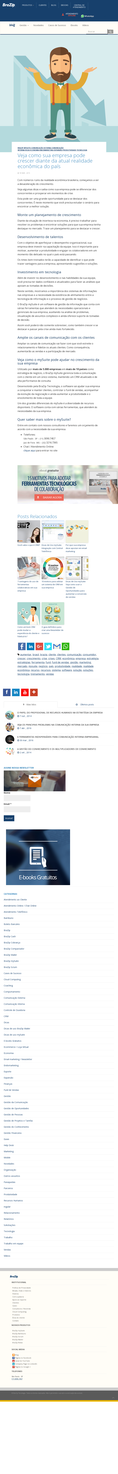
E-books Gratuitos (12, 1040)
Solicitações (9, 1225)
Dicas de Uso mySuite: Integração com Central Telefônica (52, 548)
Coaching (8, 985)
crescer (21, 658)
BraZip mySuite (24, 148)
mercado (22, 666)
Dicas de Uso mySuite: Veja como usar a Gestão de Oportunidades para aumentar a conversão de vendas (76, 589)
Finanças (8, 1083)
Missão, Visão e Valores (21, 1291)
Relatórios (9, 1219)
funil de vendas (60, 662)
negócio (43, 666)
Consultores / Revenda (21, 1309)
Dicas (27, 150)
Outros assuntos (12, 1176)
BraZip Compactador (14, 948)
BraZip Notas (17, 1342)
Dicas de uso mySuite (14, 1034)
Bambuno (8, 918)
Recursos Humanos (13, 1200)
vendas (50, 674)
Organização (10, 1169)
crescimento (34, 658)
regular (7, 1206)
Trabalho (8, 1237)
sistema (56, 670)
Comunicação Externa (41, 148)
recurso (35, 670)
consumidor (89, 654)
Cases (14, 1306)
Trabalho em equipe (13, 1243)
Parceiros (8, 1188)
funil (48, 662)
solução (77, 670)
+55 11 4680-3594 (96, 16)
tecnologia (23, 674)
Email (7, 804)
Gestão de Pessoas (13, 1114)
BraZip (7, 930)
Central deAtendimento (79, 6)
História (15, 1294)
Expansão (58, 150)
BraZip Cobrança (12, 942)
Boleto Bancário (12, 924)
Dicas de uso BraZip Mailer (17, 1028)
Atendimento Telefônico (15, 911)
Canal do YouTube (21, 1361)
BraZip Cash (10, 936)
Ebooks (64, 5)
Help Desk (9, 1145)
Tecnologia (82, 150)
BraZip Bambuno (19, 1333)
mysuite (32, 666)
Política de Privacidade (21, 1288)
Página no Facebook (21, 1358)
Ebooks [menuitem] (74, 25)
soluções (88, 670)
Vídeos (7, 1255)
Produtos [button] (28, 5)
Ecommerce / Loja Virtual (16, 1047)
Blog (53, 5)
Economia (34, 150)
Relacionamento (12, 1212)
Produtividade (69, 150)
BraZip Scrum (10, 967)
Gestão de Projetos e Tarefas (18, 1120)
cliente (52, 654)
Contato (15, 1321)
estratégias (23, 662)
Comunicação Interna (14, 1004)
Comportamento (12, 991)
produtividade (62, 666)
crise (44, 658)
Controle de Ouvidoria (14, 1010)
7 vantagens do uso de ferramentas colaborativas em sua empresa (27, 586)
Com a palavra (18, 1297)
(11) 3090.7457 (17, 1379)
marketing (85, 662)
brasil (36, 654)
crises (51, 658)
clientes (61, 654)
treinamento (38, 674)
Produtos (16, 1315)
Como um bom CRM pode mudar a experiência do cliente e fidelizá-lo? (28, 632)
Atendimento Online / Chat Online (20, 905)
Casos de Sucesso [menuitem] (57, 25)
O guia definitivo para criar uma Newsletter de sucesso (52, 630)
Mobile (7, 1157)
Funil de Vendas (11, 1090)
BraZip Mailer (10, 954)
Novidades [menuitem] (38, 25)
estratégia (92, 658)
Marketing (9, 1151)
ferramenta (37, 662)
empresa (81, 658)
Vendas (7, 1249)
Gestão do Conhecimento (16, 1126)
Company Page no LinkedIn (24, 1364)
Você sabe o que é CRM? (28, 545)
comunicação (74, 654)
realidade (77, 666)
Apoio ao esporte (19, 1300)
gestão (74, 662)
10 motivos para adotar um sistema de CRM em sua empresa (52, 584)
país (51, 666)
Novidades (9, 1163)
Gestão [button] (24, 25)
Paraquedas (9, 1182)
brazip (43, 654)
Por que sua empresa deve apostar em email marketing (76, 548)
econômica (68, 658)
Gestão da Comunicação (16, 1102)
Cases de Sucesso (12, 973)
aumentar (25, 654)
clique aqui (29, 450)
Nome (7, 792)
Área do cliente (18, 1318)
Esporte (7, 1071)
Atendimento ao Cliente (15, 899)
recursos (46, 670)
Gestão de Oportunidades (16, 1108)
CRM (58, 658)
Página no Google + (21, 1367)
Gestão (7, 1096)
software (67, 670)
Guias (6, 1139)
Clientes (42, 5)
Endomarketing (46, 150)
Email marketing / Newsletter (18, 1059)
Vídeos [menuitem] (85, 25)
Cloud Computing (12, 979)
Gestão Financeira (12, 1133)
